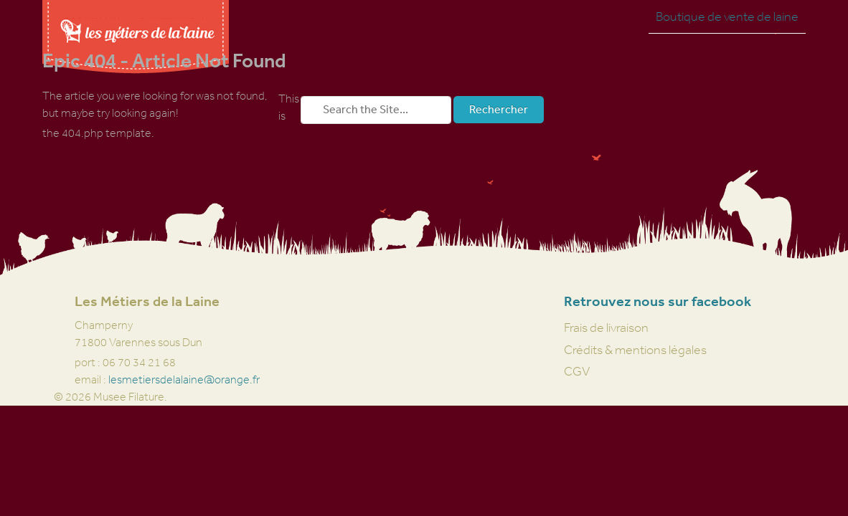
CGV (577, 371)
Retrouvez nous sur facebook (657, 301)
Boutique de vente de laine (727, 16)
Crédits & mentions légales (635, 350)
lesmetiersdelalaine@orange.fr (184, 379)
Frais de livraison (606, 327)
